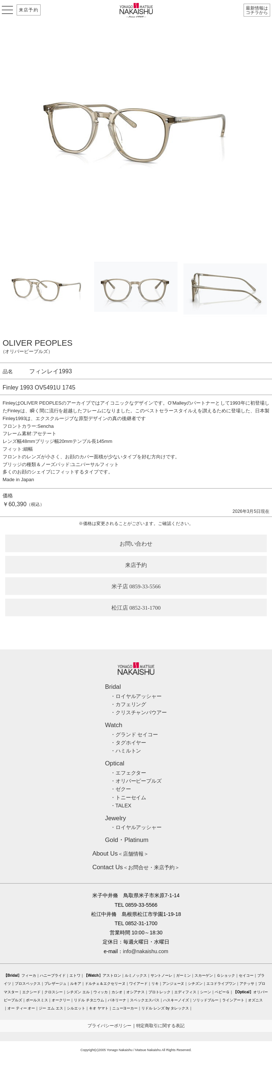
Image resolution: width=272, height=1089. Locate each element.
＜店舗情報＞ (120, 854)
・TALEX (120, 805)
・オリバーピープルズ (136, 781)
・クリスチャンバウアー (138, 712)
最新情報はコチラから (257, 10)
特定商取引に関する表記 (160, 1025)
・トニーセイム (128, 797)
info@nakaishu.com (145, 951)
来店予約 (28, 10)
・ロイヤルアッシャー (136, 696)
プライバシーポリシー (109, 1025)
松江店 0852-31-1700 (136, 608)
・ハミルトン (125, 751)
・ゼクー (120, 789)
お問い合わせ (136, 544)
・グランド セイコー (134, 734)
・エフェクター (128, 773)
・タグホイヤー (128, 743)
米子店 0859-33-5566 (136, 586)
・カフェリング (128, 704)
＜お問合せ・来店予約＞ (136, 867)
